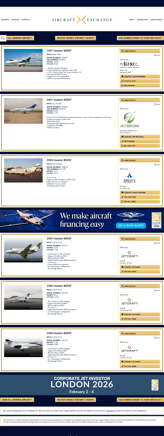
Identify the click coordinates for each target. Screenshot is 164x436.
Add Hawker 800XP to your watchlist (140, 38)
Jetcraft (125, 260)
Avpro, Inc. (127, 70)
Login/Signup (156, 20)
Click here (110, 409)
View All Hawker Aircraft (17, 38)
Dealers (15, 20)
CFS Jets (126, 186)
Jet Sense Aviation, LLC (131, 130)
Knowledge (142, 20)
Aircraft (5, 20)
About (132, 20)
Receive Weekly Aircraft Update (75, 38)
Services (26, 20)
